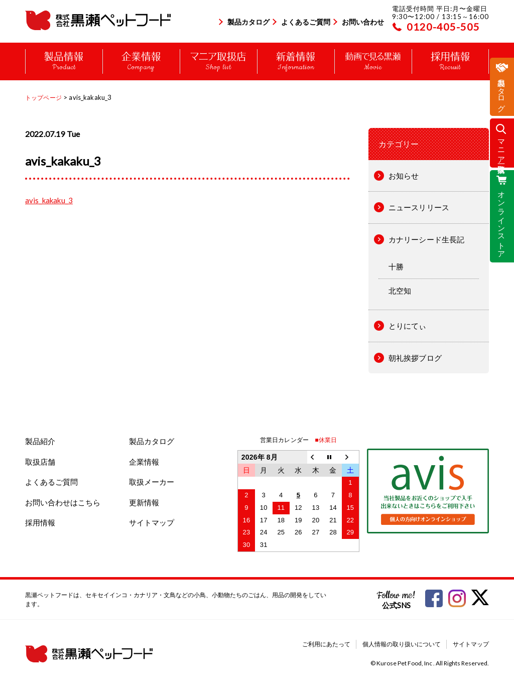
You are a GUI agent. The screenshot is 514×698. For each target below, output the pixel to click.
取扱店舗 (40, 461)
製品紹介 (40, 441)
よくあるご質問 (305, 22)
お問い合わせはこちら (62, 502)
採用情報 (40, 522)
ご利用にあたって (326, 644)
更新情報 (144, 502)
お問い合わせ (363, 22)
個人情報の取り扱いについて (401, 644)
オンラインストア (501, 220)
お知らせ (404, 175)
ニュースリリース (419, 207)
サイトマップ (151, 522)
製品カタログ (248, 22)
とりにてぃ (408, 325)
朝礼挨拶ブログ (415, 357)
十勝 (396, 266)
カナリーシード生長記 (427, 239)
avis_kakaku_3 (49, 200)
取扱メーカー (151, 481)
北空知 (400, 290)
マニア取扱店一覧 (501, 147)
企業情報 (144, 461)
